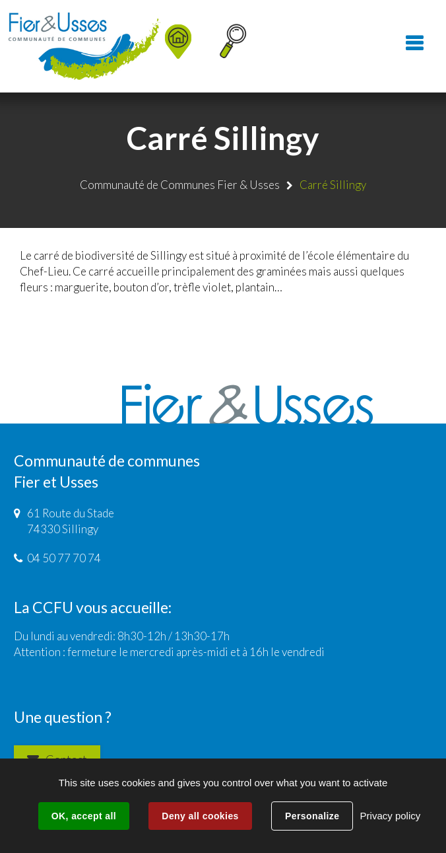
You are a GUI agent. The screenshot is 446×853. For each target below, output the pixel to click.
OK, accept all (83, 816)
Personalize (312, 816)
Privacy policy (390, 815)
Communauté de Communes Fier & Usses (180, 185)
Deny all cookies (200, 816)
